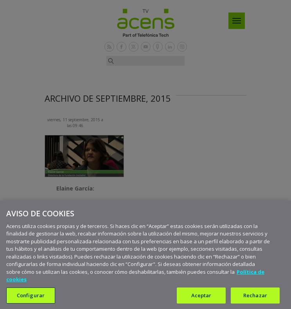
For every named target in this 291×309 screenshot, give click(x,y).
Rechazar (255, 298)
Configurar (31, 298)
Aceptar (201, 298)
